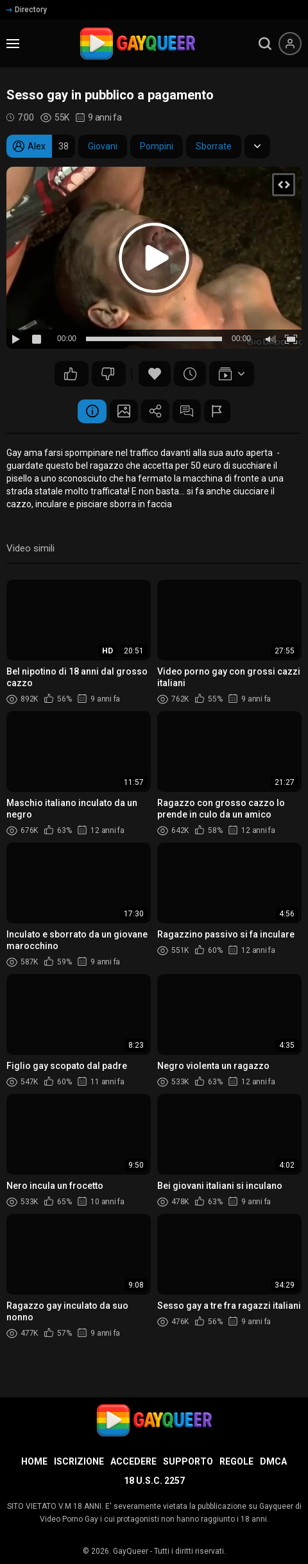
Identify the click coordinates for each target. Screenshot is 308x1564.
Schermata (120, 412)
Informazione (84, 412)
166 (70, 373)
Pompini (156, 146)
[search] (265, 43)
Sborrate (214, 146)
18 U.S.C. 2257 (154, 1481)
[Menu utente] (290, 43)
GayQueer (130, 1551)
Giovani (102, 146)
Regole (236, 1461)
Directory (26, 9)
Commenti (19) (190, 412)
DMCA (273, 1461)
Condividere (155, 412)
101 (107, 373)
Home (34, 1461)
